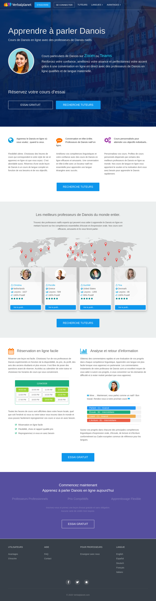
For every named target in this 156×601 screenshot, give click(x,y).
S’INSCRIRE (42, 5)
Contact (47, 558)
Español (120, 558)
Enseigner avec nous (90, 554)
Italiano (119, 572)
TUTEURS (82, 5)
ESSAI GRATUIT (31, 104)
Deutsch (120, 563)
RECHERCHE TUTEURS (78, 104)
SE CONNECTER (64, 5)
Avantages (13, 554)
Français (120, 567)
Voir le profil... (17, 307)
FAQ (46, 554)
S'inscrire (12, 558)
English (119, 554)
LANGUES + (97, 5)
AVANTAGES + (114, 5)
